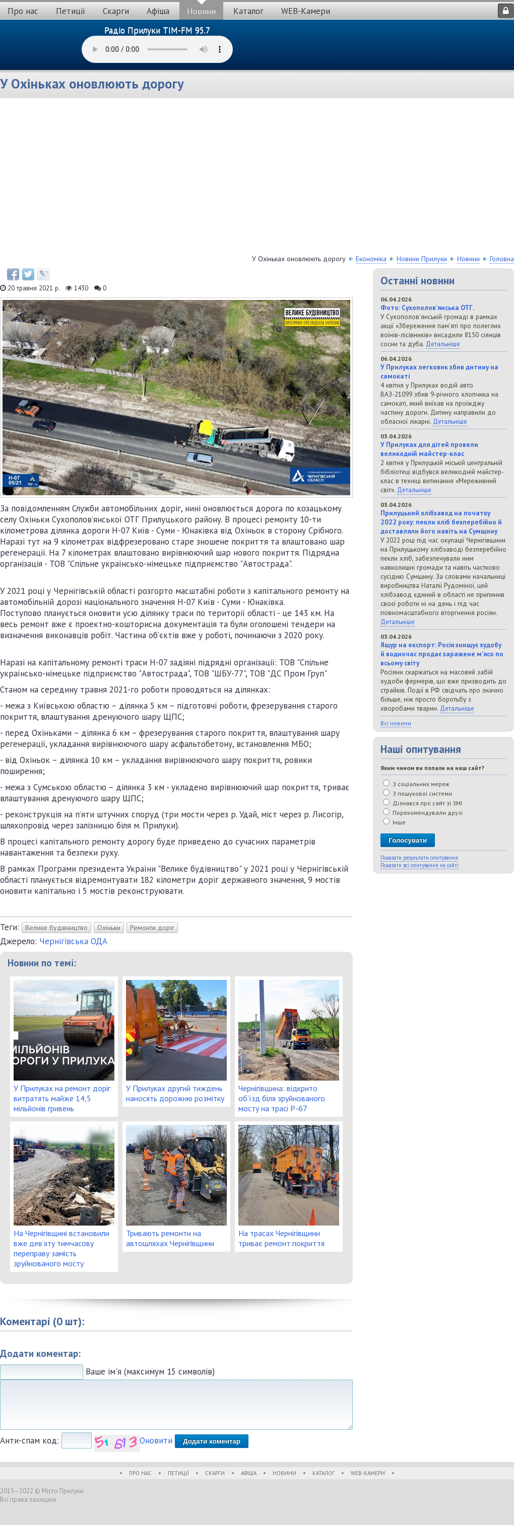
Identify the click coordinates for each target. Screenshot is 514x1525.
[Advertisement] (257, 178)
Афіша (158, 11)
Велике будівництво (56, 927)
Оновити (156, 1440)
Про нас (23, 11)
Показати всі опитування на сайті (419, 865)
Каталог (248, 11)
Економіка (371, 258)
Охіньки (108, 927)
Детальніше (443, 343)
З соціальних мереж (416, 784)
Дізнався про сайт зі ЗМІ (422, 803)
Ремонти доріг (152, 927)
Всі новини (395, 723)
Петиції (70, 11)
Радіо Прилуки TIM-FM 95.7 (157, 30)
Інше (394, 822)
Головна (502, 258)
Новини (201, 11)
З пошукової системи (417, 793)
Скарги (116, 11)
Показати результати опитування (419, 857)
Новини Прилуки (422, 258)
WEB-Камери (305, 11)
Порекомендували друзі (423, 812)
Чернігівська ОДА (73, 941)
